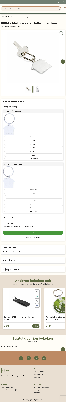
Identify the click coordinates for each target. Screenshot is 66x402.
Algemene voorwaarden (42, 387)
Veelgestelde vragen (8, 387)
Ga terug (5, 17)
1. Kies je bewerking (10, 107)
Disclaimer (37, 393)
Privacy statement (40, 390)
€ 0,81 (48, 326)
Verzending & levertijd (9, 390)
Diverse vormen (37, 17)
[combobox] (29, 8)
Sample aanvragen (33, 237)
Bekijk (36, 326)
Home (13, 17)
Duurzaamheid (39, 374)
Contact (37, 377)
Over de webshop (40, 372)
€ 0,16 (6, 326)
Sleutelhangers (25, 17)
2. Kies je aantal (8, 218)
